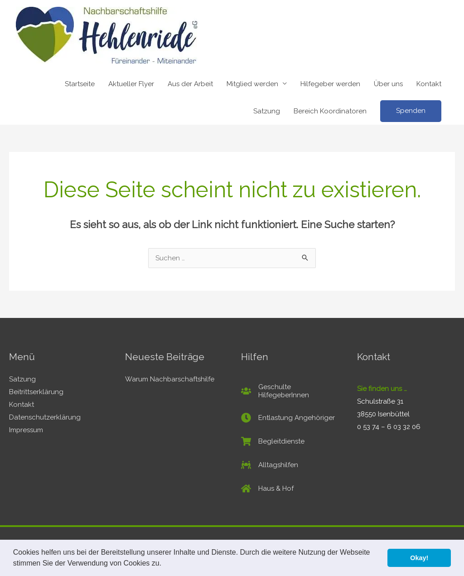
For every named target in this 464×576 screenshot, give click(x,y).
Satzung (266, 111)
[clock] (288, 418)
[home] (267, 488)
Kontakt (428, 84)
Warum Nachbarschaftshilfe (170, 379)
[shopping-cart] (272, 441)
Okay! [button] (419, 557)
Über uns (388, 84)
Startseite (80, 84)
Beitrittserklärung (36, 392)
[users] (290, 391)
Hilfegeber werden (330, 84)
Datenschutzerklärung (45, 417)
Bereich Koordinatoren (330, 111)
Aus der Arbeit (190, 84)
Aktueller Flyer (131, 84)
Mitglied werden (252, 84)
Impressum (26, 430)
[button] (165, 564)
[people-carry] (269, 465)
